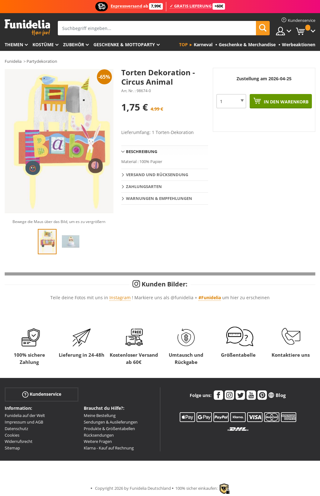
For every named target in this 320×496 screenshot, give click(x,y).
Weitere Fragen (98, 441)
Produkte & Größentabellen (109, 428)
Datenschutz (16, 428)
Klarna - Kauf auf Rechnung (109, 448)
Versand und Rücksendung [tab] (157, 174)
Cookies (12, 435)
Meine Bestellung (100, 415)
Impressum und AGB (24, 422)
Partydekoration (42, 61)
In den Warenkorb (285, 102)
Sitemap (12, 448)
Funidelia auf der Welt (25, 415)
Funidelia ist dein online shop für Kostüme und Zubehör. (27, 27)
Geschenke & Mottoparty (124, 44)
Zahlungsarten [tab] (144, 186)
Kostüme (43, 44)
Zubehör (73, 44)
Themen (14, 44)
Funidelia (13, 61)
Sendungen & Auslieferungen (111, 422)
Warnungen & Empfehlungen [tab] (159, 198)
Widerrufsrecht (18, 441)
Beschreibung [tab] (141, 151)
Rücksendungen (99, 435)
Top (183, 44)
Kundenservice (41, 394)
